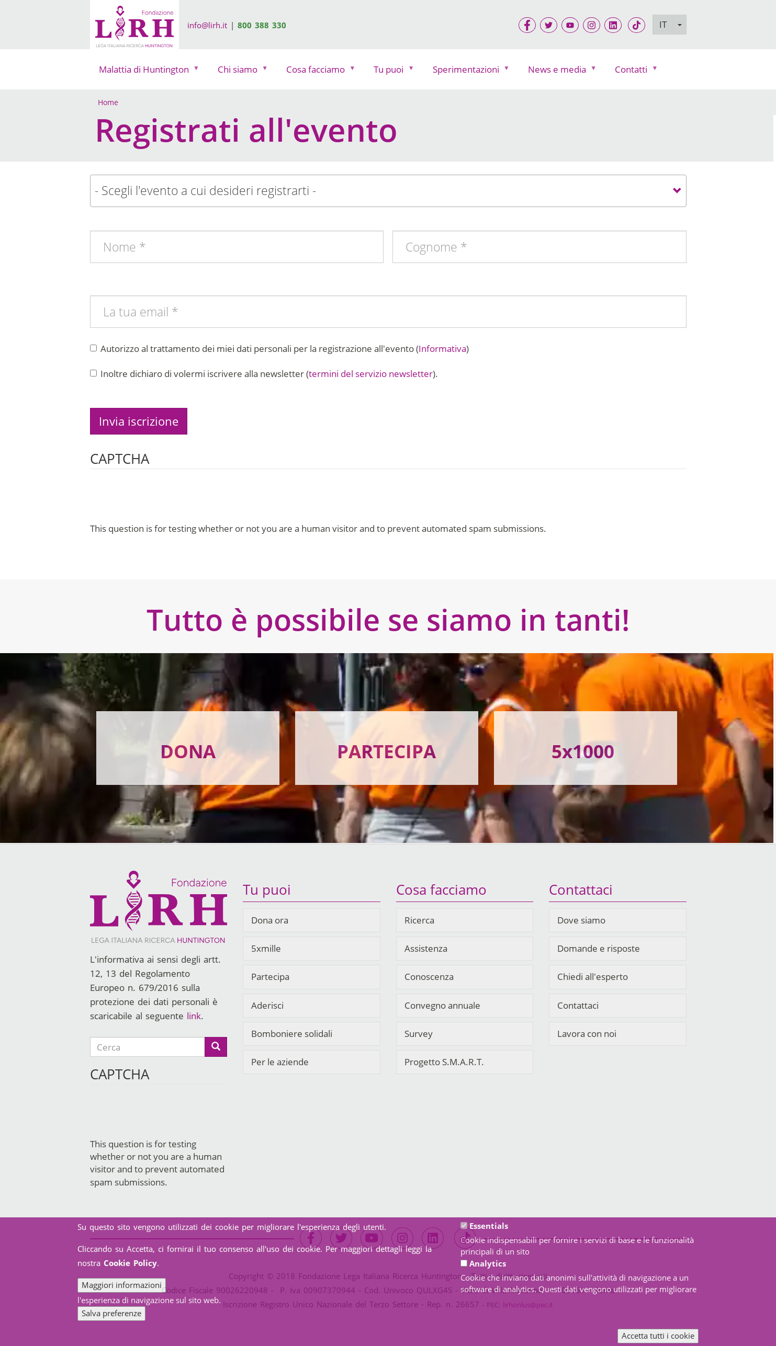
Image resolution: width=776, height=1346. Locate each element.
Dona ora (269, 920)
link (194, 1016)
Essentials (488, 1225)
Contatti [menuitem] (633, 72)
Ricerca (419, 920)
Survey (418, 1034)
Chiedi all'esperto (592, 977)
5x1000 (583, 751)
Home (108, 102)
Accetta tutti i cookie (658, 1335)
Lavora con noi (586, 1034)
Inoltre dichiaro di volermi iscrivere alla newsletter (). (264, 374)
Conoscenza (429, 977)
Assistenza (425, 948)
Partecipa (270, 977)
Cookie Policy (130, 1263)
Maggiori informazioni (122, 1285)
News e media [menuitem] (559, 72)
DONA (188, 751)
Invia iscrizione (138, 421)
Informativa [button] (442, 349)
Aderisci (267, 1005)
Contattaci (578, 1005)
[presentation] (169, 502)
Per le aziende (280, 1062)
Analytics (487, 1263)
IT (663, 24)
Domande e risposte (598, 948)
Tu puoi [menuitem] (391, 72)
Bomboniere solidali (291, 1034)
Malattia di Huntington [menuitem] (146, 72)
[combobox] (388, 191)
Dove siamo (581, 920)
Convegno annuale (442, 1005)
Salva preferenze (111, 1313)
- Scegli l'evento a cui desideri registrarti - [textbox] (205, 190)
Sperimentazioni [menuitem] (468, 72)
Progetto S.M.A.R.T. (444, 1062)
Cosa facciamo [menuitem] (317, 72)
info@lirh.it (207, 25)
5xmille (266, 948)
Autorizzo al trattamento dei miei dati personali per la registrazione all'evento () (279, 349)
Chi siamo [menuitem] (240, 72)
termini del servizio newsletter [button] (371, 374)
